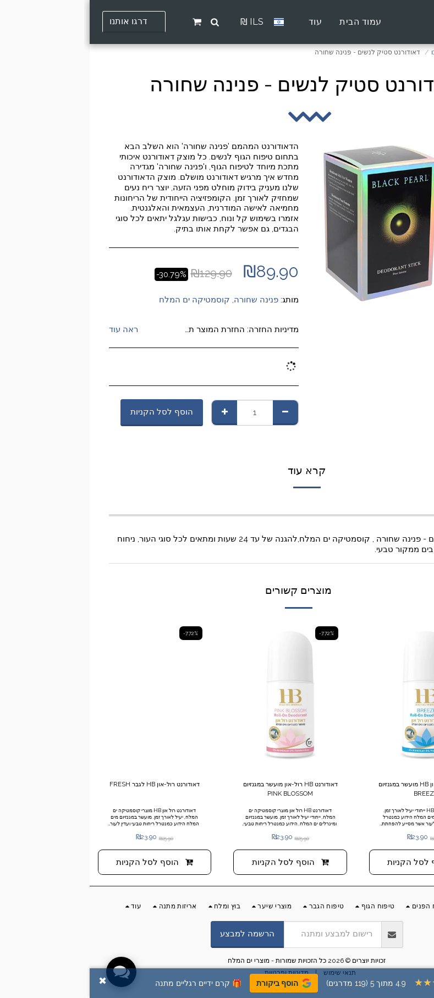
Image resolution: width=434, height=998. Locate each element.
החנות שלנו (358, 52)
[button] (125, 22)
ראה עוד (33, 329)
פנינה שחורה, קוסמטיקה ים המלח (129, 300)
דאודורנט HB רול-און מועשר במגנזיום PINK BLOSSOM (200, 789)
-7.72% (372, 633)
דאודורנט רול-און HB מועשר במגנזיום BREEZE (336, 789)
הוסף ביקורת (194, 983)
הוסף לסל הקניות (72, 412)
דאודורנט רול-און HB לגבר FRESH (65, 789)
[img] (336, 695)
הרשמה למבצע (157, 935)
